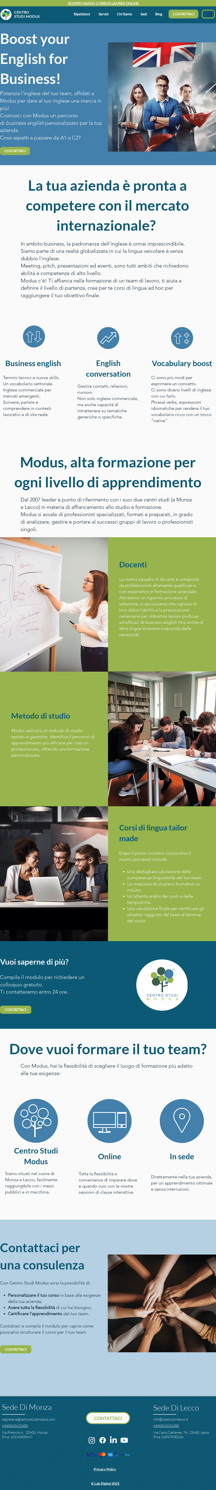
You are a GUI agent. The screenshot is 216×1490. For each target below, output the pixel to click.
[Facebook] (102, 1440)
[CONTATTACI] (183, 14)
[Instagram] (92, 1440)
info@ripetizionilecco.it (170, 1419)
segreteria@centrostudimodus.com (28, 1419)
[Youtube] (124, 1440)
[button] (125, 14)
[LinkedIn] (113, 1440)
